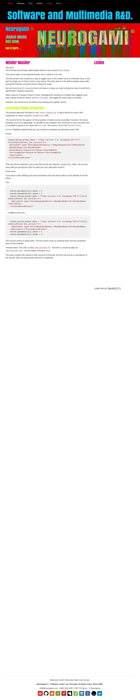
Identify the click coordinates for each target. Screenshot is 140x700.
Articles (39, 3)
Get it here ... (13, 48)
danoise (9, 129)
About (58, 3)
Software (20, 3)
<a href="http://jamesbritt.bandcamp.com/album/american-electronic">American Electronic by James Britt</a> (110, 407)
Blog (30, 3)
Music (49, 3)
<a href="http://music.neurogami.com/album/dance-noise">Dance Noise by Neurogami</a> (110, 120)
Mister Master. (64, 70)
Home (10, 3)
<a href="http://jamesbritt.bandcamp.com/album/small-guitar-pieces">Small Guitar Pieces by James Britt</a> (110, 518)
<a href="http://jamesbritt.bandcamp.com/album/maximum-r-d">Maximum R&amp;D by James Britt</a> (110, 622)
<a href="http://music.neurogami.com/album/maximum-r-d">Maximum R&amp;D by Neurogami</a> (110, 228)
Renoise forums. (74, 125)
